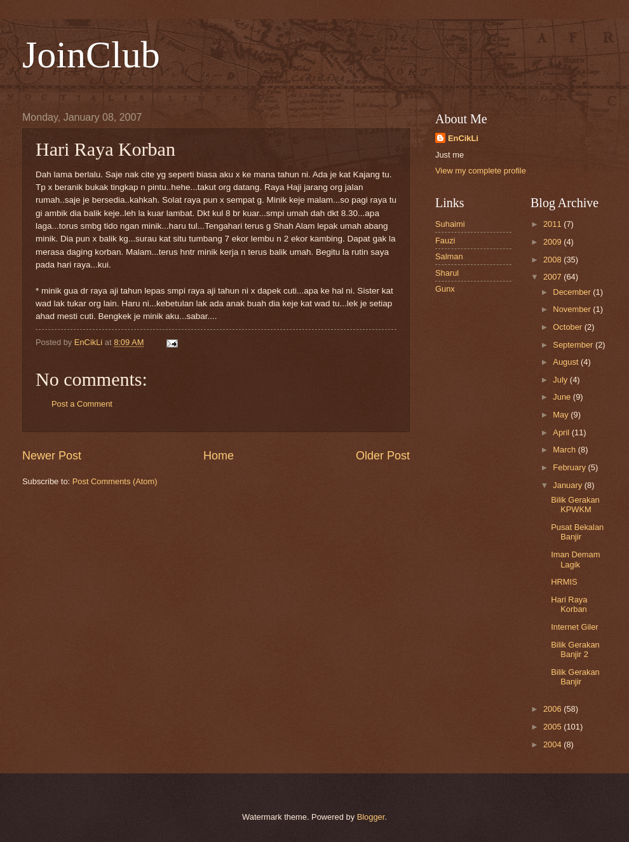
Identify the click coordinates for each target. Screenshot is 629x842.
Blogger (371, 817)
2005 (553, 726)
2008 (553, 259)
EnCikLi (463, 138)
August (567, 362)
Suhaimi (450, 224)
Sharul (447, 273)
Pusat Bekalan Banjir (577, 531)
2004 (553, 744)
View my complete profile (480, 170)
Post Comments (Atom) (115, 481)
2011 (553, 224)
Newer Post (51, 455)
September (574, 345)
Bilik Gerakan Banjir (575, 676)
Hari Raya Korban (569, 604)
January (568, 485)
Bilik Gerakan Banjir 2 (575, 649)
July (561, 379)
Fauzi (445, 240)
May (562, 414)
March (565, 449)
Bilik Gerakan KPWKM (575, 504)
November (573, 309)
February (570, 467)
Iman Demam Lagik (575, 559)
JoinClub (91, 55)
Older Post (383, 455)
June (563, 397)
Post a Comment (81, 404)
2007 (553, 277)
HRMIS (564, 582)
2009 (553, 242)
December (573, 292)
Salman (449, 256)
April (562, 432)
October (568, 327)
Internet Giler (574, 627)
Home (218, 455)
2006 (553, 709)
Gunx (445, 289)
